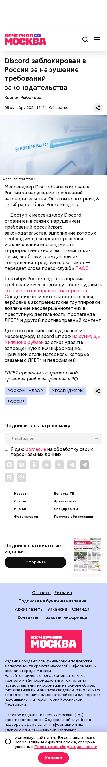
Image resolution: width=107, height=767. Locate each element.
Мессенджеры (67, 390)
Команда (80, 609)
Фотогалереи (26, 516)
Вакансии (57, 609)
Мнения (20, 509)
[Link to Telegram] (71, 464)
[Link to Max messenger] (9, 464)
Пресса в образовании (73, 516)
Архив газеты (65, 501)
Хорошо (53, 757)
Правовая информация (66, 617)
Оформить (35, 562)
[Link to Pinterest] (21, 477)
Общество (59, 107)
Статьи (20, 501)
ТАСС (82, 268)
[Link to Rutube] (9, 477)
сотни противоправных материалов (46, 291)
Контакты (28, 617)
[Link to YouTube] (59, 464)
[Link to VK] (21, 464)
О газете (41, 592)
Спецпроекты (66, 509)
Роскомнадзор (25, 390)
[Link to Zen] (46, 464)
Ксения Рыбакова (23, 97)
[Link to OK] (34, 464)
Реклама (63, 592)
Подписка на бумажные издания (52, 601)
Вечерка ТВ (64, 493)
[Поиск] (85, 39)
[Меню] (97, 39)
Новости (21, 493)
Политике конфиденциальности (65, 746)
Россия (16, 401)
